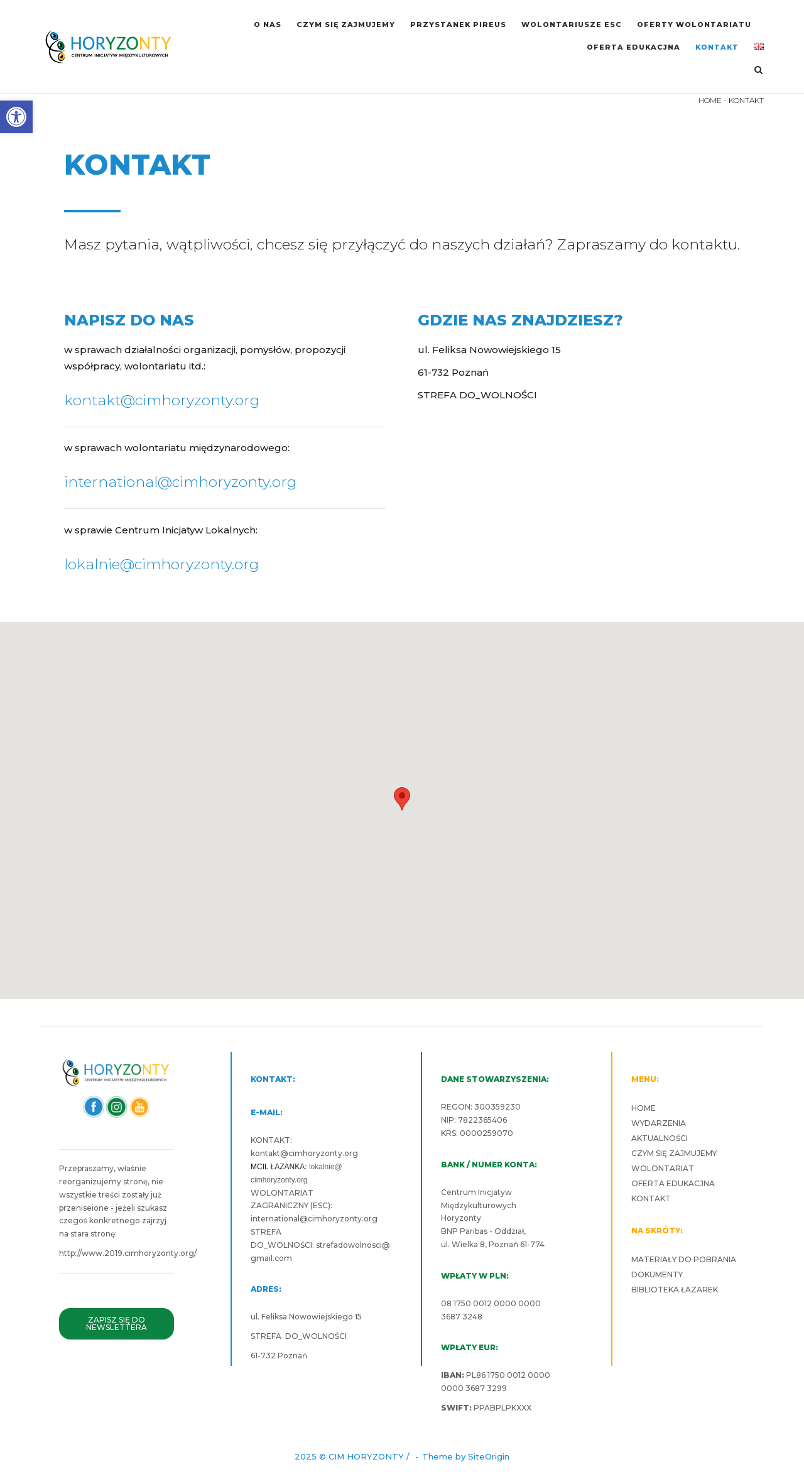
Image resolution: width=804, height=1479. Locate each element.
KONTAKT (717, 47)
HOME (710, 100)
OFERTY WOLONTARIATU (694, 24)
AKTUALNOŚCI (659, 1138)
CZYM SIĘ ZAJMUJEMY (345, 24)
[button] (16, 117)
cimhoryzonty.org (323, 1153)
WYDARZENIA (658, 1123)
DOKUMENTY (657, 1274)
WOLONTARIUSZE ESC (571, 24)
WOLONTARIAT (662, 1168)
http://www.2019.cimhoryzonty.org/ (128, 1253)
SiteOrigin (488, 1456)
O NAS (267, 24)
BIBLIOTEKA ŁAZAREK (674, 1289)
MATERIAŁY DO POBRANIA (683, 1259)
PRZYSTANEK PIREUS (458, 24)
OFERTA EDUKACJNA (633, 47)
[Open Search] (758, 70)
